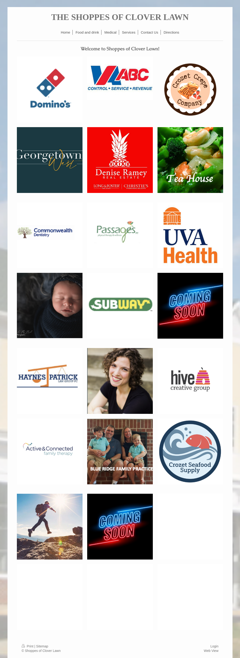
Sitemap (42, 646)
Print (28, 646)
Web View (211, 651)
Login (214, 646)
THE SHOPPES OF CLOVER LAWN (120, 17)
